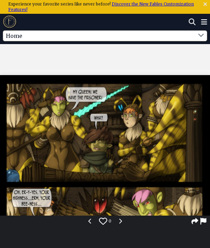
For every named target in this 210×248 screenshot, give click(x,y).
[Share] (194, 221)
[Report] (203, 221)
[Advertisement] (105, 58)
